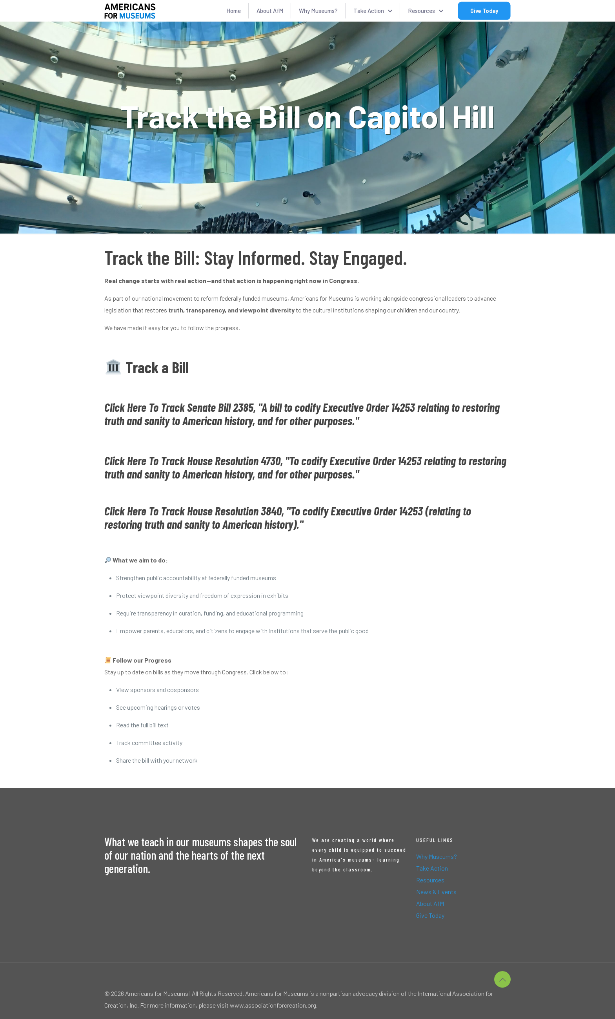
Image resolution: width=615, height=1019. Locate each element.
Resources (430, 880)
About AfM (430, 903)
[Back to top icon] (502, 979)
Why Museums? (436, 856)
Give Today (430, 915)
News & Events (436, 891)
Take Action (432, 868)
